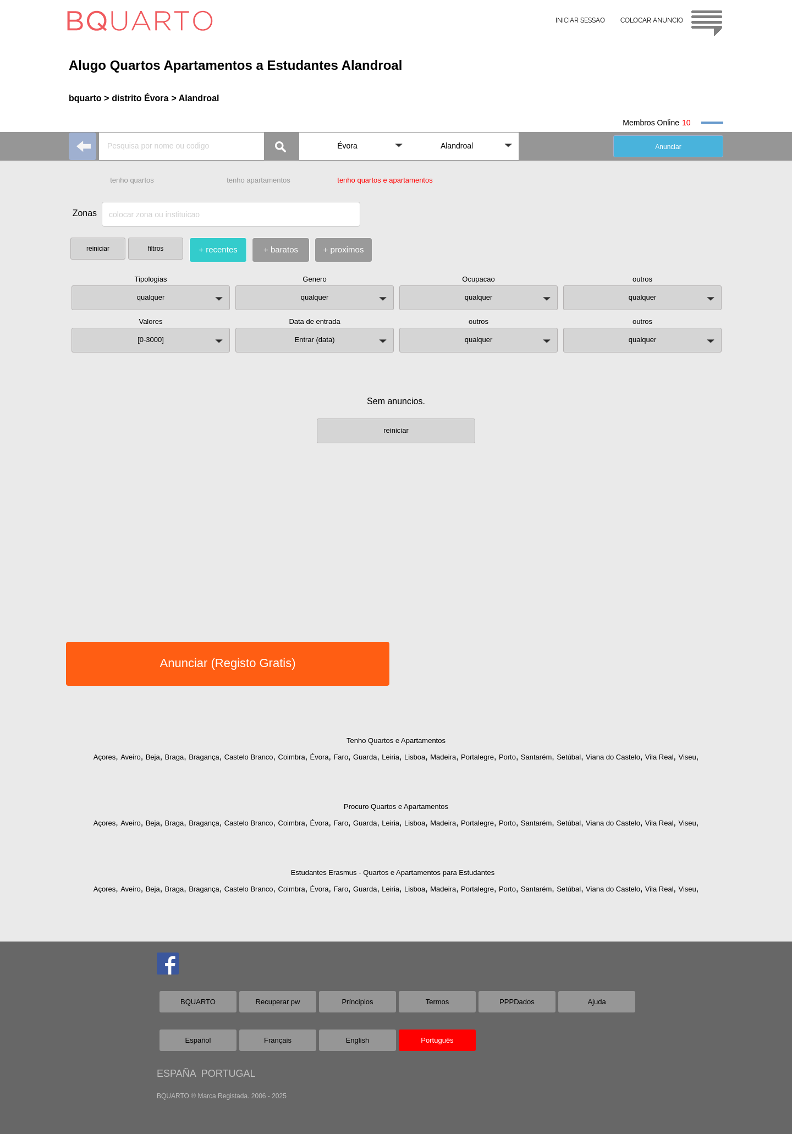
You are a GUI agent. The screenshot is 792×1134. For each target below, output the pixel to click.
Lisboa (414, 757)
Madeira (443, 757)
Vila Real (659, 757)
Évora (319, 757)
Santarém (536, 757)
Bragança (204, 757)
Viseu (687, 757)
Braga (174, 757)
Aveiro (130, 757)
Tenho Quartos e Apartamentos (396, 740)
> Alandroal (195, 98)
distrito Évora (140, 98)
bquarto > (89, 98)
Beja (153, 757)
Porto (507, 757)
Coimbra (291, 757)
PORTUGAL (228, 1073)
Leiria (390, 757)
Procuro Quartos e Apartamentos (396, 806)
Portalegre (477, 757)
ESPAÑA (176, 1073)
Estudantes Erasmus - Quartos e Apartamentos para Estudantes (393, 872)
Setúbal (569, 757)
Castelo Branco (248, 757)
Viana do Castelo (613, 757)
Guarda (365, 757)
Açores (105, 757)
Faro (340, 757)
